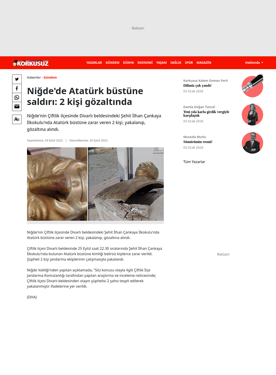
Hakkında (253, 62)
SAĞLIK (175, 62)
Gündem (50, 77)
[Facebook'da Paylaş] (16, 88)
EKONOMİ (145, 62)
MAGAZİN (203, 62)
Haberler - (35, 77)
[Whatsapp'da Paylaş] (16, 97)
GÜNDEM (112, 62)
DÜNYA (128, 62)
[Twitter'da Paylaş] (16, 79)
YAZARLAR (94, 62)
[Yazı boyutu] (16, 119)
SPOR (189, 62)
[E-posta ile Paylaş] (16, 106)
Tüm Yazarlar (194, 161)
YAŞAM (161, 62)
